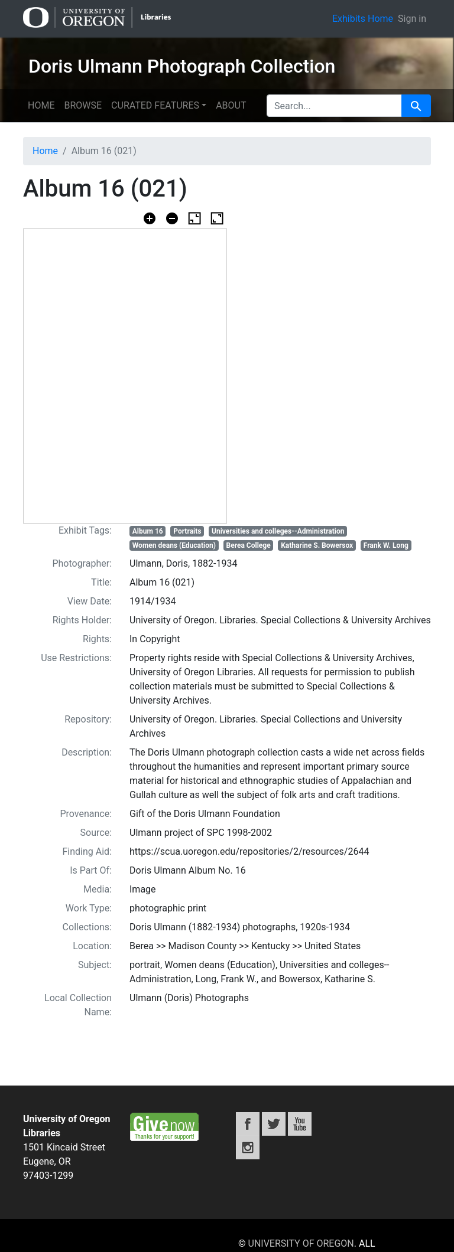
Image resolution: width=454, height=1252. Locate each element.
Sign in (412, 18)
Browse (83, 105)
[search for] (334, 105)
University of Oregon (301, 1243)
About (231, 105)
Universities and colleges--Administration (278, 531)
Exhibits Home (362, 18)
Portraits (187, 531)
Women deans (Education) (174, 545)
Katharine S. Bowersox (317, 545)
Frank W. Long (386, 545)
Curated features (155, 105)
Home (41, 105)
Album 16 (147, 531)
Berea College (248, 545)
